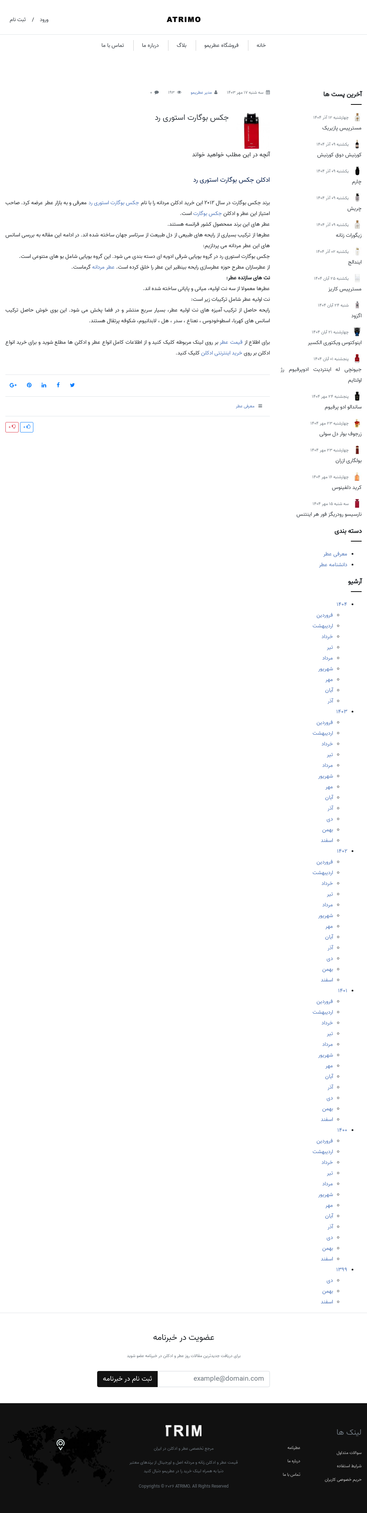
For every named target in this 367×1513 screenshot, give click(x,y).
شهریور (325, 669)
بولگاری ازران (348, 460)
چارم (357, 181)
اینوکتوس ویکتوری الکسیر (335, 342)
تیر (330, 647)
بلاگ (181, 45)
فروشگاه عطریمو (221, 45)
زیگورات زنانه (349, 235)
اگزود (356, 316)
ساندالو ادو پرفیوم (343, 407)
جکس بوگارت (207, 213)
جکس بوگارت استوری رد (192, 117)
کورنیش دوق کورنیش (339, 155)
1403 (341, 711)
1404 (342, 604)
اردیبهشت (323, 626)
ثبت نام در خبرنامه (127, 1379)
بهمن (327, 830)
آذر (330, 701)
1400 (342, 1130)
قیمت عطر (231, 342)
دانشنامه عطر (333, 564)
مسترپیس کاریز (345, 289)
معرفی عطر (335, 554)
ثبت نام (18, 19)
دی (330, 819)
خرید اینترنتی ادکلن (221, 353)
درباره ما (150, 45)
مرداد (327, 658)
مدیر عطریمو (201, 92)
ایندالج (355, 262)
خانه (261, 45)
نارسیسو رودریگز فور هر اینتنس (329, 514)
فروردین (324, 615)
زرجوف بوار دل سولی (340, 434)
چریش (354, 208)
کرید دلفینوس (347, 487)
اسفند (327, 840)
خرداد (327, 636)
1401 (342, 990)
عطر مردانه (103, 267)
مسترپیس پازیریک (342, 128)
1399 (341, 1269)
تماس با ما (112, 45)
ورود (44, 19)
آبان (329, 690)
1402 (342, 851)
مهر (329, 679)
